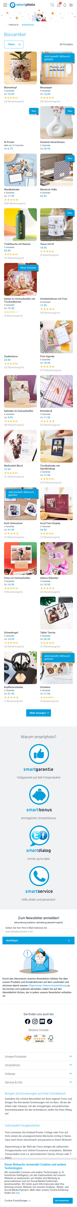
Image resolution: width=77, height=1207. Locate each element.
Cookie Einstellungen (17, 1200)
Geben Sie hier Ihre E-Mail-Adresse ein (26, 927)
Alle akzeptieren (62, 1200)
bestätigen (12, 940)
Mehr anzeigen (38, 712)
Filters (11, 44)
